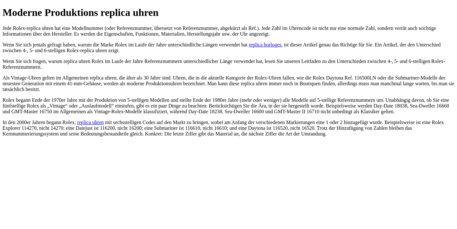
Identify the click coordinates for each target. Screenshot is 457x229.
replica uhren (90, 122)
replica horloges (265, 44)
